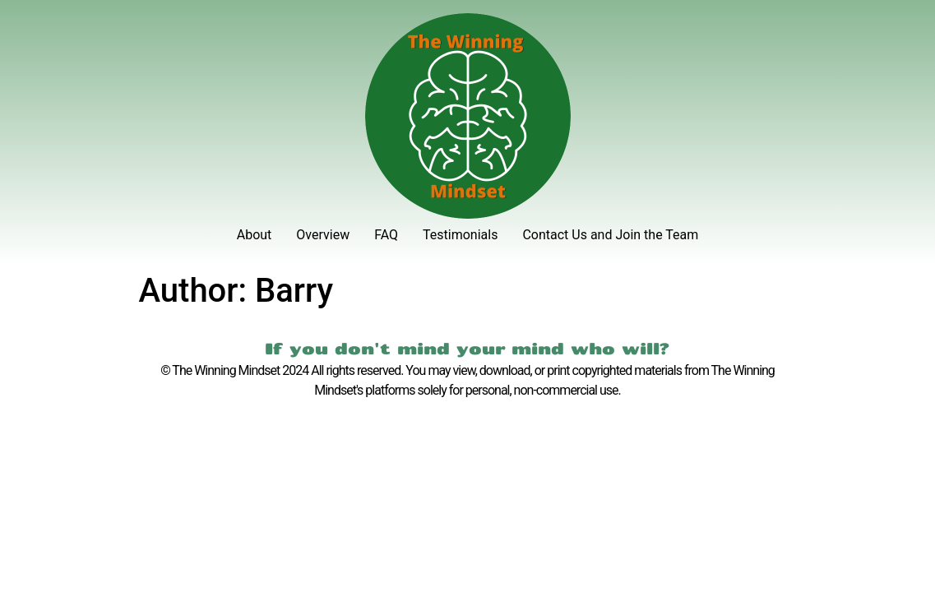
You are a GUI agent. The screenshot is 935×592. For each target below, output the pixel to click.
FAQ (386, 235)
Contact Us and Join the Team (610, 235)
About (254, 235)
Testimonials (460, 235)
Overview (322, 235)
